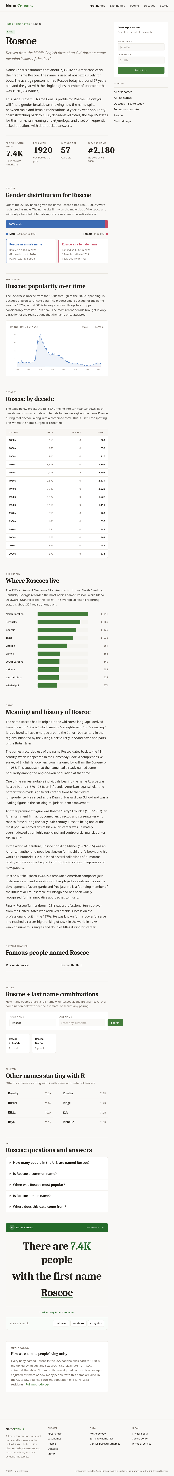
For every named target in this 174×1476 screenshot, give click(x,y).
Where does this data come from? (39, 1206)
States (164, 5)
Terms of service (141, 1443)
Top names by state (126, 109)
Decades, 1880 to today (129, 103)
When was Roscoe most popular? (39, 1184)
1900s (12, 456)
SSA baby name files (102, 1438)
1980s (12, 521)
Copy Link (96, 1323)
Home (9, 23)
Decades (149, 5)
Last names (117, 5)
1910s (12, 464)
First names (97, 5)
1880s (12, 440)
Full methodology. (38, 1384)
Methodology (122, 121)
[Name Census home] (19, 6)
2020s (12, 553)
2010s (12, 545)
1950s (12, 497)
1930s (12, 480)
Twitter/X (60, 1323)
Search (115, 1022)
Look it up (141, 70)
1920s (12, 472)
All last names (123, 98)
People (134, 5)
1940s (12, 488)
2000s (12, 537)
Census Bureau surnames (105, 1443)
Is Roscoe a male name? (32, 1196)
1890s (12, 448)
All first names (123, 92)
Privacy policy (140, 1433)
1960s (12, 504)
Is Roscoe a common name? (35, 1173)
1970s (12, 513)
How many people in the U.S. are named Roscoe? (51, 1162)
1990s (12, 529)
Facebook (78, 1323)
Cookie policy (140, 1438)
